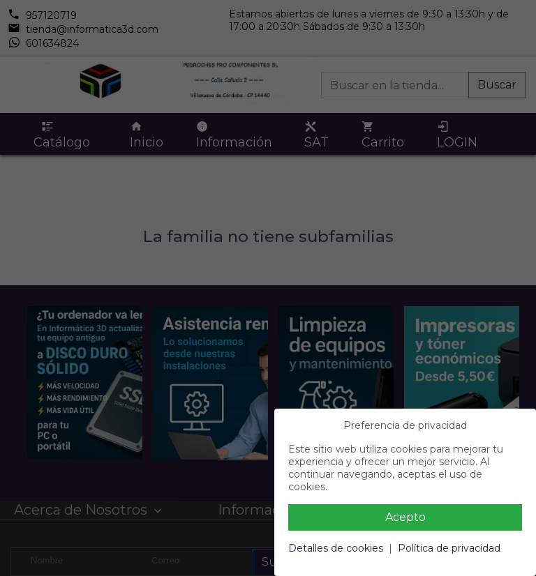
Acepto (405, 517)
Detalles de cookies (335, 548)
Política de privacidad (449, 548)
